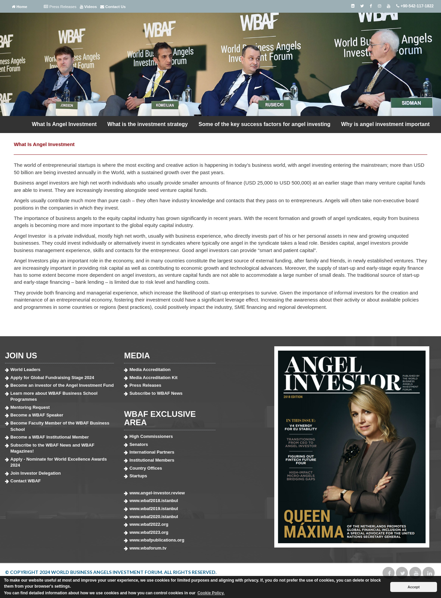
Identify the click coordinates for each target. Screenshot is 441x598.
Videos (88, 6)
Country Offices (145, 468)
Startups (138, 475)
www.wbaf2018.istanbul (153, 500)
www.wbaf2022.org (148, 524)
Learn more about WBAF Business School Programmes (54, 396)
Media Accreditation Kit (153, 377)
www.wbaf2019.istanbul (153, 508)
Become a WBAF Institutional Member (49, 437)
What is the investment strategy (147, 124)
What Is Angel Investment (64, 124)
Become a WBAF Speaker (36, 414)
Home (19, 6)
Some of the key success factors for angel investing (264, 124)
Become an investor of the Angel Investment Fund (62, 385)
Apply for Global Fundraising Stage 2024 (52, 377)
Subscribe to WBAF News (155, 393)
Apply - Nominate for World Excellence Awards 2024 (58, 462)
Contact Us (113, 6)
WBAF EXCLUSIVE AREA (160, 418)
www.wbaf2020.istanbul (153, 516)
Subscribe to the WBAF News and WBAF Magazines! (52, 448)
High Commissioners (151, 436)
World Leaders (25, 369)
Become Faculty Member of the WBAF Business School (59, 426)
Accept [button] (414, 587)
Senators (138, 444)
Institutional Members (151, 460)
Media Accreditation (149, 369)
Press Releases (60, 6)
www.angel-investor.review (157, 492)
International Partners (151, 452)
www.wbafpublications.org (156, 540)
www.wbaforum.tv (147, 548)
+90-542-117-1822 (415, 6)
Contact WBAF (25, 480)
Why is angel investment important (385, 124)
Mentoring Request (30, 407)
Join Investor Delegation (35, 473)
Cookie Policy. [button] (211, 593)
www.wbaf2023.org (148, 532)
